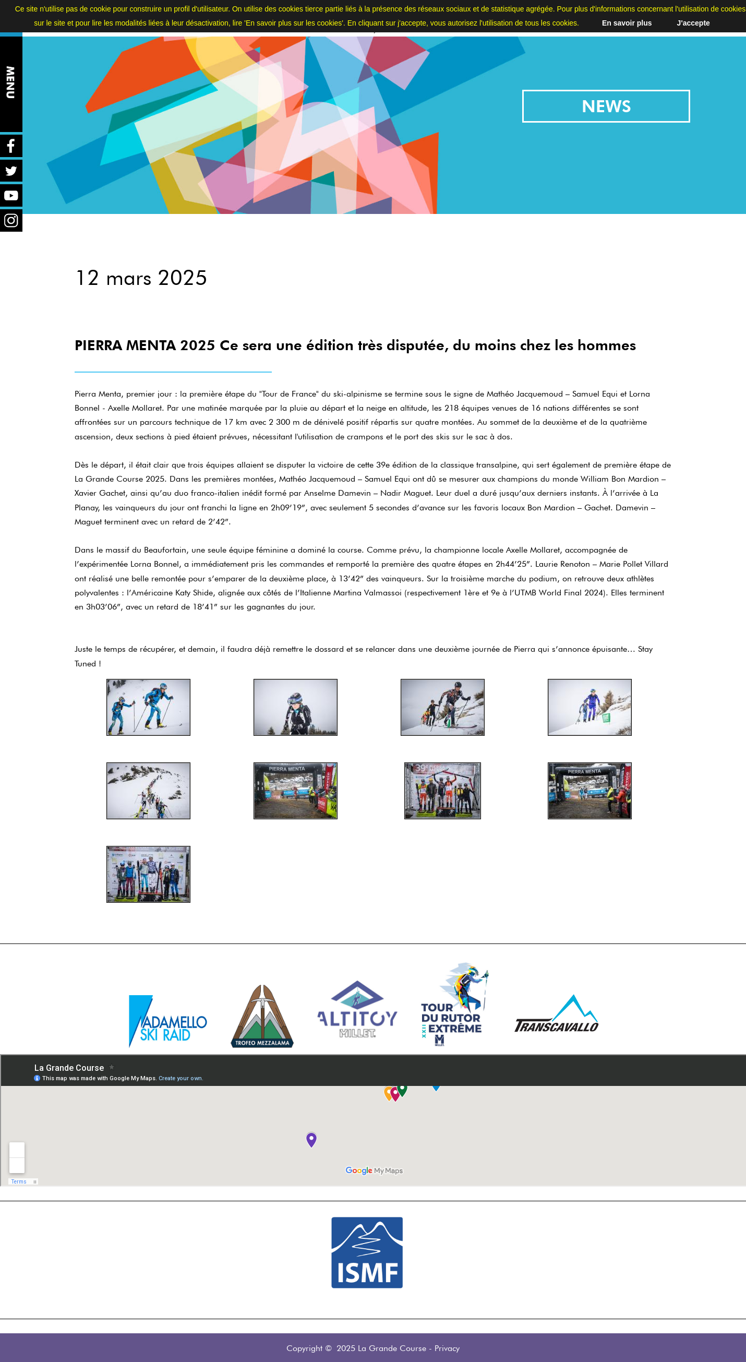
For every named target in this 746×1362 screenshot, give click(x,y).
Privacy (447, 1348)
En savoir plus (627, 23)
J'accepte (693, 23)
